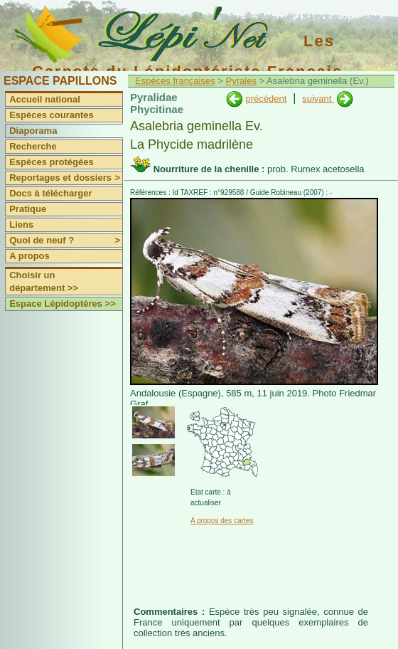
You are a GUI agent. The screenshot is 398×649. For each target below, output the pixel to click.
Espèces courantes (51, 115)
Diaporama (33, 130)
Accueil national (44, 99)
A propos (29, 255)
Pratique (27, 209)
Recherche (32, 146)
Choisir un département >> (43, 281)
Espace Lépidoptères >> (62, 303)
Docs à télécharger (50, 193)
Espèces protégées (51, 162)
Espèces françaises (175, 80)
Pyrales (241, 80)
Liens (21, 224)
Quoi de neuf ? (65, 240)
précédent (265, 98)
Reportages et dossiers (65, 178)
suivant (318, 98)
